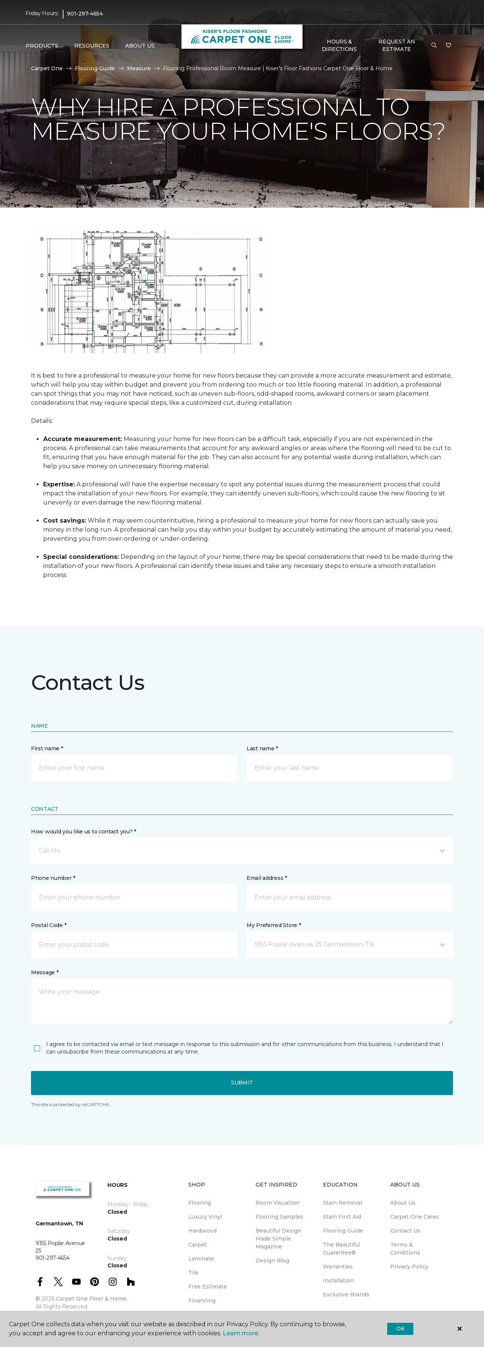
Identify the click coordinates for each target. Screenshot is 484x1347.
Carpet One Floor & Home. (92, 1298)
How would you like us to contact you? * (83, 831)
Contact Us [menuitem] (405, 1230)
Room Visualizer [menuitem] (278, 1202)
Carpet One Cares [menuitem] (414, 1216)
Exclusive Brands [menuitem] (346, 1294)
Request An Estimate (397, 45)
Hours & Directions (339, 45)
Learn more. (241, 1333)
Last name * (262, 748)
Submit (242, 1082)
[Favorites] (448, 45)
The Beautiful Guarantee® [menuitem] (341, 1248)
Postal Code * (48, 925)
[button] (434, 45)
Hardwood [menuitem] (202, 1230)
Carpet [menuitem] (197, 1244)
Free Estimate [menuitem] (207, 1286)
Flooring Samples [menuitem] (279, 1216)
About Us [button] (140, 45)
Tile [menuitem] (193, 1272)
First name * (47, 748)
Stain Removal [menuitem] (342, 1202)
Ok (400, 1328)
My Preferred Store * (274, 925)
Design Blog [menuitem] (272, 1260)
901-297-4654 (85, 13)
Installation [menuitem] (338, 1280)
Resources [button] (91, 45)
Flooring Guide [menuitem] (343, 1230)
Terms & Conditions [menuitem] (405, 1248)
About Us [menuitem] (403, 1202)
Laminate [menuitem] (201, 1258)
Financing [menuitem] (202, 1300)
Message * (44, 972)
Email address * (267, 878)
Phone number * (53, 878)
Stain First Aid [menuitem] (342, 1216)
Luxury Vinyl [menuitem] (205, 1216)
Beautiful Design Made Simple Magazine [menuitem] (278, 1238)
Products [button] (42, 45)
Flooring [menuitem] (199, 1202)
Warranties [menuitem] (338, 1266)
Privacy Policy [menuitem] (409, 1266)
